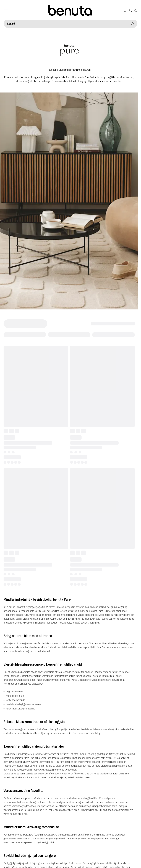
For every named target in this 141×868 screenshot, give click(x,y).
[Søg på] (70, 24)
